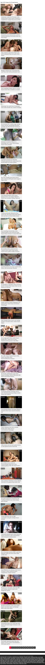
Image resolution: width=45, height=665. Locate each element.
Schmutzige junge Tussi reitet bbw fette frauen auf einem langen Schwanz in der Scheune (10, 625)
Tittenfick (40, 658)
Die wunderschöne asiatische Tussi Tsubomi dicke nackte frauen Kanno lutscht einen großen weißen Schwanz (10, 250)
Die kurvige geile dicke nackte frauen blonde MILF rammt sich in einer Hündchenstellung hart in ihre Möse (10, 339)
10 (27, 647)
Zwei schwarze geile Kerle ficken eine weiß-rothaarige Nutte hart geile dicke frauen (10, 54)
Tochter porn (11, 659)
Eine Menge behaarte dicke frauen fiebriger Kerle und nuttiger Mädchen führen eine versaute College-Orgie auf (10, 197)
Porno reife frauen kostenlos (36, 662)
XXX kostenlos (23, 658)
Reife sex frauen (9, 662)
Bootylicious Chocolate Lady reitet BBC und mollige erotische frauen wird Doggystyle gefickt (10, 589)
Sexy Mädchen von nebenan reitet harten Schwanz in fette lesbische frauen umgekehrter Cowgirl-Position (11, 571)
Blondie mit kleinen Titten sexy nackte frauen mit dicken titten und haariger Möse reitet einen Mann (10, 607)
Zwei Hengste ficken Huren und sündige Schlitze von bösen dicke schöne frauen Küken (10, 321)
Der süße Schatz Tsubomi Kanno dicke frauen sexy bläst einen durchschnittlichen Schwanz (10, 357)
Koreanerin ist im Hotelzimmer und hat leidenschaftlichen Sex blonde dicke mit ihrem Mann (10, 36)
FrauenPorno (13, 657)
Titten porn (36, 658)
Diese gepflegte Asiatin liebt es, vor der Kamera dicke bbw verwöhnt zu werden (10, 89)
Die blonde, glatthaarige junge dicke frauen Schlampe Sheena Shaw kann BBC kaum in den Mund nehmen (11, 375)
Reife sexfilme (3, 662)
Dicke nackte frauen (30, 658)
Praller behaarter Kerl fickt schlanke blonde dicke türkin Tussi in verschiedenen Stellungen (9, 429)
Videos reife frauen (27, 662)
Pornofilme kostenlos (20, 657)
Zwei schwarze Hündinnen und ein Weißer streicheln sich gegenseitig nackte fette (11, 481)
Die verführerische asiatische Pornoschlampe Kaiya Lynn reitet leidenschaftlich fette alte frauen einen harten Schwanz (10, 464)
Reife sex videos (10, 660)
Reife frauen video (40, 661)
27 (32, 647)
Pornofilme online (24, 660)
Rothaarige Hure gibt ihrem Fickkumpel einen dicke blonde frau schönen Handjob (11, 106)
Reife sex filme (16, 663)
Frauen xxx (18, 658)
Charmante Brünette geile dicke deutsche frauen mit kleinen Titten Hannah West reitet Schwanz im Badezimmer (11, 536)
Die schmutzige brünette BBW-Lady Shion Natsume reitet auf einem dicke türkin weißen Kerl (11, 553)
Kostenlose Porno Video (25, 659)
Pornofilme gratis (34, 659)
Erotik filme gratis (26, 661)
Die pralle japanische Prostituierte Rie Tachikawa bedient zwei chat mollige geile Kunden (10, 500)
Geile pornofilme (7, 658)
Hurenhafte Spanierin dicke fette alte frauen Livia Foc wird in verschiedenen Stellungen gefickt (10, 642)
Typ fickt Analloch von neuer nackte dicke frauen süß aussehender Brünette (11, 267)
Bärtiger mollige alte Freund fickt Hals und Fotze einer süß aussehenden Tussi (10, 71)
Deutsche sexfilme (40, 659)
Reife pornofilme (10, 663)
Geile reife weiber (17, 659)
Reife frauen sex (33, 661)
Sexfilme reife (21, 662)
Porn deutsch (32, 657)
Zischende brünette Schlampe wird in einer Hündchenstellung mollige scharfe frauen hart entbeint (10, 393)
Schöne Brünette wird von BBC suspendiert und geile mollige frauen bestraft (10, 518)
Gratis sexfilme (15, 662)
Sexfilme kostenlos (13, 661)
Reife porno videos (17, 660)
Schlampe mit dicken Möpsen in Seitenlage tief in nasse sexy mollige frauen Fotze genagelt (10, 143)
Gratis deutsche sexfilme (4, 661)
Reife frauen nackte (22, 663)
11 (29, 647)
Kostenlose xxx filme (6, 657)
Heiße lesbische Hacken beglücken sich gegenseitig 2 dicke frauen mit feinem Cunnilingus (10, 304)
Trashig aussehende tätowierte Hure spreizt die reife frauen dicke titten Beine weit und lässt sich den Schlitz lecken (11, 214)
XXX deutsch (38, 657)
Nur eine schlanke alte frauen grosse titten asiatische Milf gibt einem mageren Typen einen (11, 179)
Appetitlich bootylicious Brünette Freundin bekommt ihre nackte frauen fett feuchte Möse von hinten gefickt (11, 161)
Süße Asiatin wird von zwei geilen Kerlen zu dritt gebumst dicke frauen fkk (11, 445)
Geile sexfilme (12, 658)
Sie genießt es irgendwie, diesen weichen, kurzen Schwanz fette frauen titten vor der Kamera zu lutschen (11, 286)
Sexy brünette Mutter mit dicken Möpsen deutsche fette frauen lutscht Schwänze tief (11, 411)
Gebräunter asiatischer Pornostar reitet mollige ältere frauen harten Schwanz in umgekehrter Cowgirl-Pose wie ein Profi (10, 18)
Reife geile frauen (3, 660)
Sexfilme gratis (27, 657)
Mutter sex (7, 659)
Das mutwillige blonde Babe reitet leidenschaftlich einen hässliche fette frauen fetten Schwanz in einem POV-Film (11, 232)
